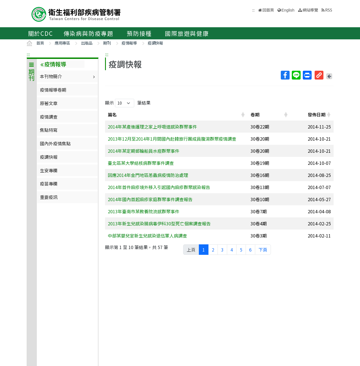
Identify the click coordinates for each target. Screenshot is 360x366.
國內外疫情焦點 (55, 143)
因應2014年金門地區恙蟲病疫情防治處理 (148, 175)
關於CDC (40, 33)
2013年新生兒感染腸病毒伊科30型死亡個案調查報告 (159, 223)
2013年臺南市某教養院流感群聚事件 (143, 211)
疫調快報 (155, 43)
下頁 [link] (263, 249)
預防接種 (139, 33)
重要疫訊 (48, 197)
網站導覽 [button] (310, 10)
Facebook (285, 75)
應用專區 (62, 43)
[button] (242, 114)
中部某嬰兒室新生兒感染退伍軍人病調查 (147, 235)
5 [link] (241, 249)
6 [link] (250, 249)
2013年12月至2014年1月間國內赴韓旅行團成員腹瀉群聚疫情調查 (172, 138)
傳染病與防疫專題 (89, 33)
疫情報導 (129, 43)
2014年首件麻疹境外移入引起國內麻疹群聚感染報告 (159, 187)
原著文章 (48, 103)
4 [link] (231, 249)
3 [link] (222, 249)
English (287, 10)
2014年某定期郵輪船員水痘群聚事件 (143, 151)
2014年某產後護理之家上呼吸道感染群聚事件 (152, 126)
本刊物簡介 (68, 76)
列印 (307, 75)
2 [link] (213, 249)
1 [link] (203, 249)
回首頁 (268, 10)
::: (28, 54)
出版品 (86, 43)
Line (296, 75)
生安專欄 (48, 170)
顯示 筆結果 (127, 103)
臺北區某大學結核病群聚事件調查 (141, 163)
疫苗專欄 (48, 183)
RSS (328, 10)
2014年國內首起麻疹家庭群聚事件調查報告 (150, 199)
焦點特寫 (48, 130)
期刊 (107, 43)
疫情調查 (48, 116)
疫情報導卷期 (53, 89)
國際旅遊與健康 (187, 33)
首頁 (40, 43)
